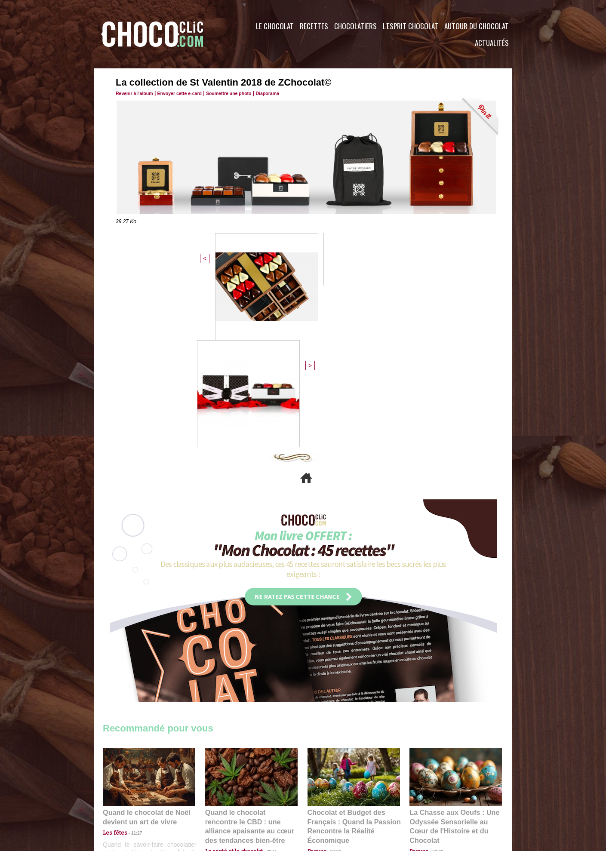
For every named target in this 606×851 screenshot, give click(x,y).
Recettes (314, 26)
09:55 (265, 677)
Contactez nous (129, 799)
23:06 (332, 686)
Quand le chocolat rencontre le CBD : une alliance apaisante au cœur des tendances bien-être (250, 658)
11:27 (131, 669)
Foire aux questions (435, 799)
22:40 (434, 677)
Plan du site (327, 799)
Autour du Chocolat (476, 26)
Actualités (492, 42)
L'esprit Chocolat (410, 26)
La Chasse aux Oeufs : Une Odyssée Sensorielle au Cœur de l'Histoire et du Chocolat (452, 658)
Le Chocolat (275, 26)
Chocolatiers (355, 26)
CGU (217, 799)
